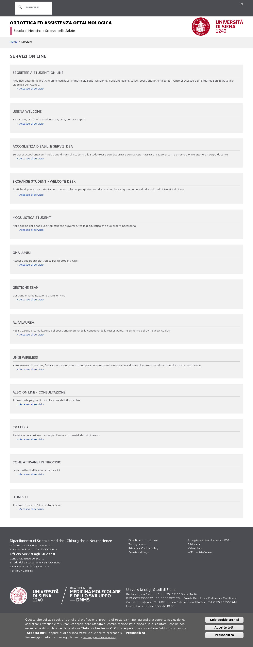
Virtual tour (195, 548)
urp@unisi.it (147, 602)
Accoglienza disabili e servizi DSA (208, 540)
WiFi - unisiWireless (200, 552)
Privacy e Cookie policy (143, 548)
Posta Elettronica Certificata (218, 598)
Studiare (26, 41)
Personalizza (224, 635)
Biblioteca (194, 544)
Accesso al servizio (31, 88)
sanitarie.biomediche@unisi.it (29, 566)
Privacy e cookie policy (99, 637)
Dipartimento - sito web (143, 540)
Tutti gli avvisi (137, 544)
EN (241, 4)
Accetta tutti (224, 627)
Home (13, 41)
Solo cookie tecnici (224, 619)
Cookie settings (138, 552)
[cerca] (33, 7)
